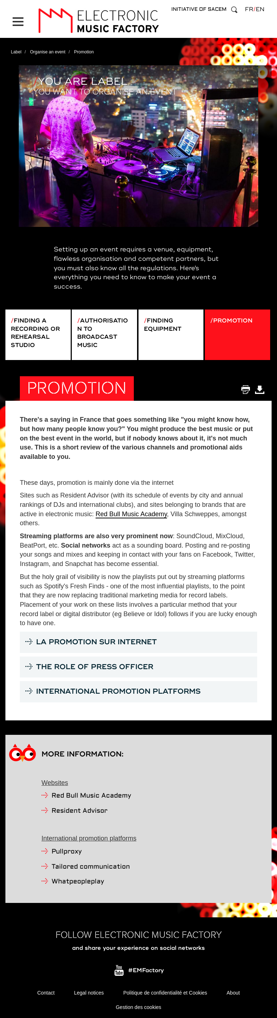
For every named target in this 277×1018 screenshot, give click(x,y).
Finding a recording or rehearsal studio (35, 333)
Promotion (232, 320)
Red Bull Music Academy (131, 514)
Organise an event (47, 51)
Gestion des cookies (138, 1007)
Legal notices (89, 993)
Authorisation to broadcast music (102, 333)
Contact (45, 993)
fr (249, 9)
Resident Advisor (79, 811)
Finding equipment (162, 325)
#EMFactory (146, 970)
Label (16, 51)
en (260, 9)
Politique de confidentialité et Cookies (165, 993)
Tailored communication (91, 867)
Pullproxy (67, 852)
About (233, 993)
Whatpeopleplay (78, 882)
